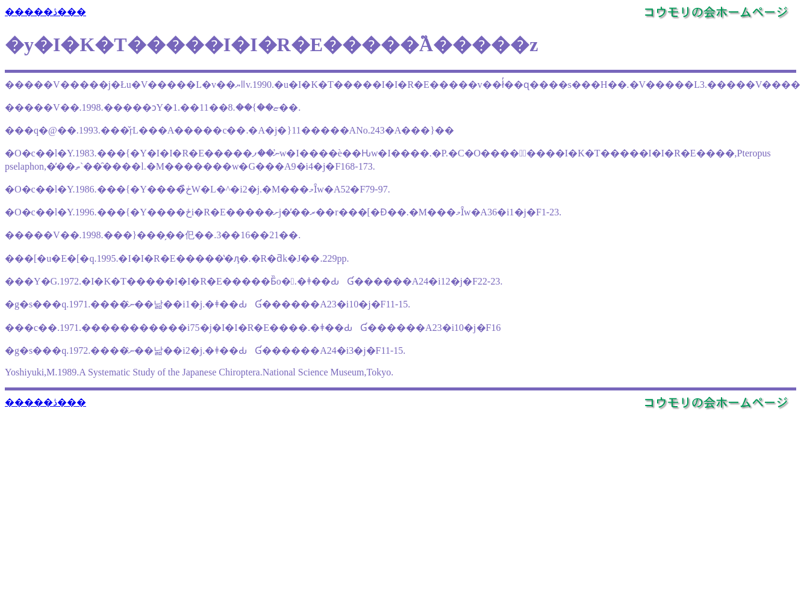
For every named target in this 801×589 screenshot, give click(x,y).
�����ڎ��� (45, 12)
